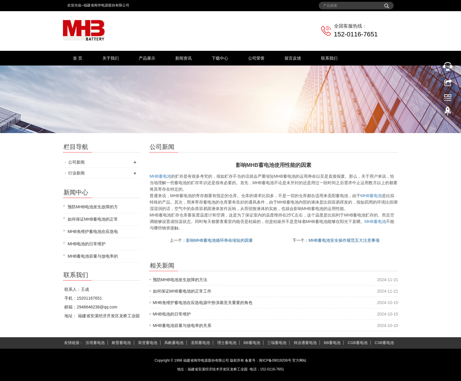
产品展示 (147, 58)
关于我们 (110, 58)
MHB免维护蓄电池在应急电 (93, 231)
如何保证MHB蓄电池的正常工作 (182, 291)
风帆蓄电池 (173, 342)
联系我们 (329, 58)
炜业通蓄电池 (305, 342)
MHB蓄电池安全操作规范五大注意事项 (344, 240)
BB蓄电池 (251, 342)
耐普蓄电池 (121, 342)
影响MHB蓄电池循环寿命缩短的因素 (219, 240)
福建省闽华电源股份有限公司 (206, 360)
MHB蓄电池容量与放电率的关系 (182, 325)
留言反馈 (293, 58)
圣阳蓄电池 (200, 342)
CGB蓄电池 (358, 342)
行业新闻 (76, 173)
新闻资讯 (183, 58)
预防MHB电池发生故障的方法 (180, 279)
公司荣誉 (256, 58)
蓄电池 (371, 195)
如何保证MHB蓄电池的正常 (93, 219)
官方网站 (299, 360)
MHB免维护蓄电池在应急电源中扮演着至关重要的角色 (203, 302)
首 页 (77, 58)
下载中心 (220, 58)
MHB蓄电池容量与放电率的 (93, 256)
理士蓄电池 (226, 342)
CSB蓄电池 (384, 342)
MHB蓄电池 (160, 176)
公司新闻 (76, 162)
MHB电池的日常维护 (172, 314)
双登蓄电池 (147, 342)
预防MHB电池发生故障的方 (93, 206)
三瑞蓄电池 (276, 342)
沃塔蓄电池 (95, 342)
